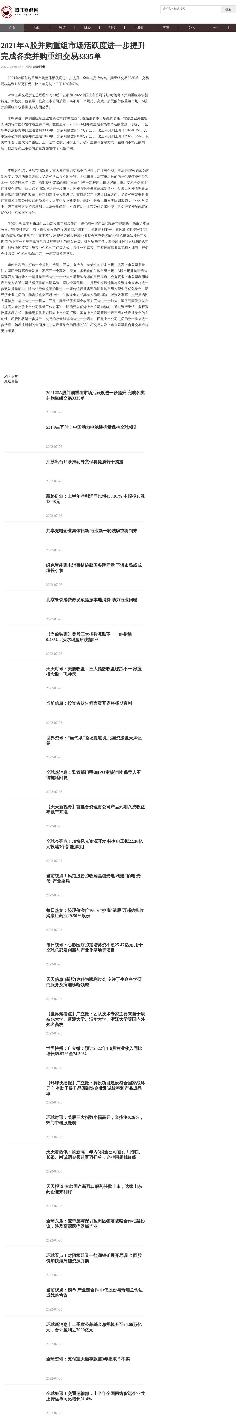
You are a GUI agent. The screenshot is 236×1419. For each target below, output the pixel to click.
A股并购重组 (32, 342)
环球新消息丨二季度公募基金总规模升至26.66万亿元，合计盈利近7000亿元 (94, 1327)
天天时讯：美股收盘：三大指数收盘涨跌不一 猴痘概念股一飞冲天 (94, 671)
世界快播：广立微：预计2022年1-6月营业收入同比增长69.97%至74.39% (94, 1051)
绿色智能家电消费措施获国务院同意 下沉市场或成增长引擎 (94, 568)
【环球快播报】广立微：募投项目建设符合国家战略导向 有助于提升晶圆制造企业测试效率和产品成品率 (95, 1088)
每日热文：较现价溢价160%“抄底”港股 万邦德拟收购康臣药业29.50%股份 (95, 913)
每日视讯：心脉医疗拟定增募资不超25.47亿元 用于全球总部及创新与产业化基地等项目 (94, 947)
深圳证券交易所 (94, 342)
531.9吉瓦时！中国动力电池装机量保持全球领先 (91, 427)
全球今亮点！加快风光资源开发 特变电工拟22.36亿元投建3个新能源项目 (94, 844)
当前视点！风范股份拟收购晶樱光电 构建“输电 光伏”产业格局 (93, 878)
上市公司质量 (71, 342)
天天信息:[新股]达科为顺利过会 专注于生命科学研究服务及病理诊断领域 (94, 982)
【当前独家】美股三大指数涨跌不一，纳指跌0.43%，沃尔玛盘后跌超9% (89, 637)
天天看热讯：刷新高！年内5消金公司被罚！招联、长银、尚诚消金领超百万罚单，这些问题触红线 (94, 1155)
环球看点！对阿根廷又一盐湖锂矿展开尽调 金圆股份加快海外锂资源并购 (94, 1258)
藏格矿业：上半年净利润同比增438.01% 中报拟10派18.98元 (95, 499)
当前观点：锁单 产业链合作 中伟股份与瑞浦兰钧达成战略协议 (94, 1293)
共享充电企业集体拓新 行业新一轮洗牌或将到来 (91, 530)
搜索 (228, 9)
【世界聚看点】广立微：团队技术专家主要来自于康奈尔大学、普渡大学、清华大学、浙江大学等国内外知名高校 (95, 1019)
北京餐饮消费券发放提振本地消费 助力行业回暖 (91, 599)
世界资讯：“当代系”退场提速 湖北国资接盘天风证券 (94, 740)
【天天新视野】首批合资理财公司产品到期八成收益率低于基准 (95, 809)
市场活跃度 (51, 342)
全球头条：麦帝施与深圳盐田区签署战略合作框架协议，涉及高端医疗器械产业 (95, 1224)
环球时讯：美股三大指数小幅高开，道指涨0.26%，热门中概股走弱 (95, 1120)
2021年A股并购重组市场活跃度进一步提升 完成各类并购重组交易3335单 (95, 395)
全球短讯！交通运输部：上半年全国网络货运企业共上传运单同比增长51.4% (95, 1396)
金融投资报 (39, 66)
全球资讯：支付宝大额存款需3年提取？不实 (88, 1359)
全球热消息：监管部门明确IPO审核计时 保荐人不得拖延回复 (93, 775)
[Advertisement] (74, 364)
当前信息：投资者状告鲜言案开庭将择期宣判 (89, 703)
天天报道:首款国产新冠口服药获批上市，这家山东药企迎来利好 (94, 1189)
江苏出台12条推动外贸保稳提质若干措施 (84, 461)
